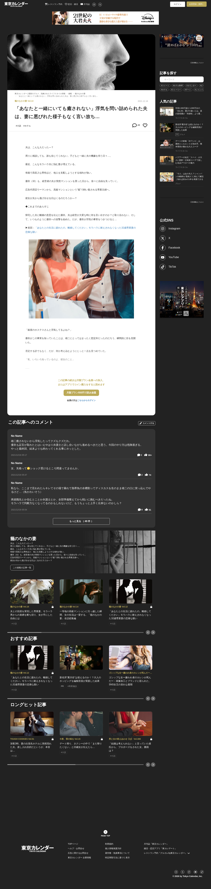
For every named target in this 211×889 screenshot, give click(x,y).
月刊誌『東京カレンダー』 (156, 844)
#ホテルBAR (178, 86)
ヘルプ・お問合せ (76, 848)
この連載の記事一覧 (22, 567)
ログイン (177, 4)
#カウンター (191, 86)
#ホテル (164, 90)
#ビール (203, 86)
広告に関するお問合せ (78, 853)
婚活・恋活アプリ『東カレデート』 (160, 848)
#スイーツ (165, 86)
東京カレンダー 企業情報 (79, 858)
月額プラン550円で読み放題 (81, 392)
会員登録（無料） (196, 4)
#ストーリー (176, 90)
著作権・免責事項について (117, 853)
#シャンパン (200, 90)
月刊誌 (85, 4)
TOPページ (73, 844)
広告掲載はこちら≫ (197, 62)
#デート (188, 90)
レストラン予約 (53, 4)
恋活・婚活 (71, 4)
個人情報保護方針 (113, 848)
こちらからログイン (86, 400)
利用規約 (109, 844)
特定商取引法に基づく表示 (117, 858)
